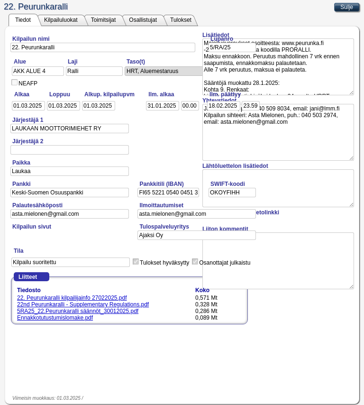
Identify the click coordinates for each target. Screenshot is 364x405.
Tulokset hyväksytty (164, 262)
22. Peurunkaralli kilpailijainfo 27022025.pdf (72, 298)
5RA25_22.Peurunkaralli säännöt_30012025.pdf (77, 311)
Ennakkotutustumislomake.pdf (55, 317)
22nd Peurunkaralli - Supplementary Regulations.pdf (83, 304)
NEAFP (27, 83)
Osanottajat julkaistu (224, 262)
